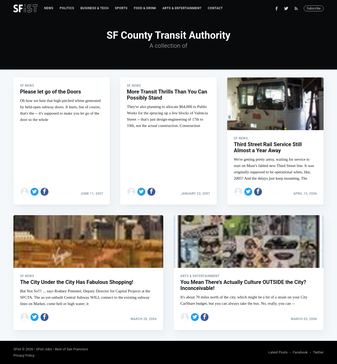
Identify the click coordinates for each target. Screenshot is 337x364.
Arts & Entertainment (181, 8)
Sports (121, 8)
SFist (17, 349)
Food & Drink (145, 8)
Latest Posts (278, 352)
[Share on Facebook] (44, 191)
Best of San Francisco (71, 349)
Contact (215, 8)
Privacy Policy (23, 355)
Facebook (300, 352)
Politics (67, 8)
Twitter (318, 352)
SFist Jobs (44, 349)
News (48, 8)
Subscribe (314, 8)
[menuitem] (49, 8)
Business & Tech (95, 8)
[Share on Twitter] (34, 191)
